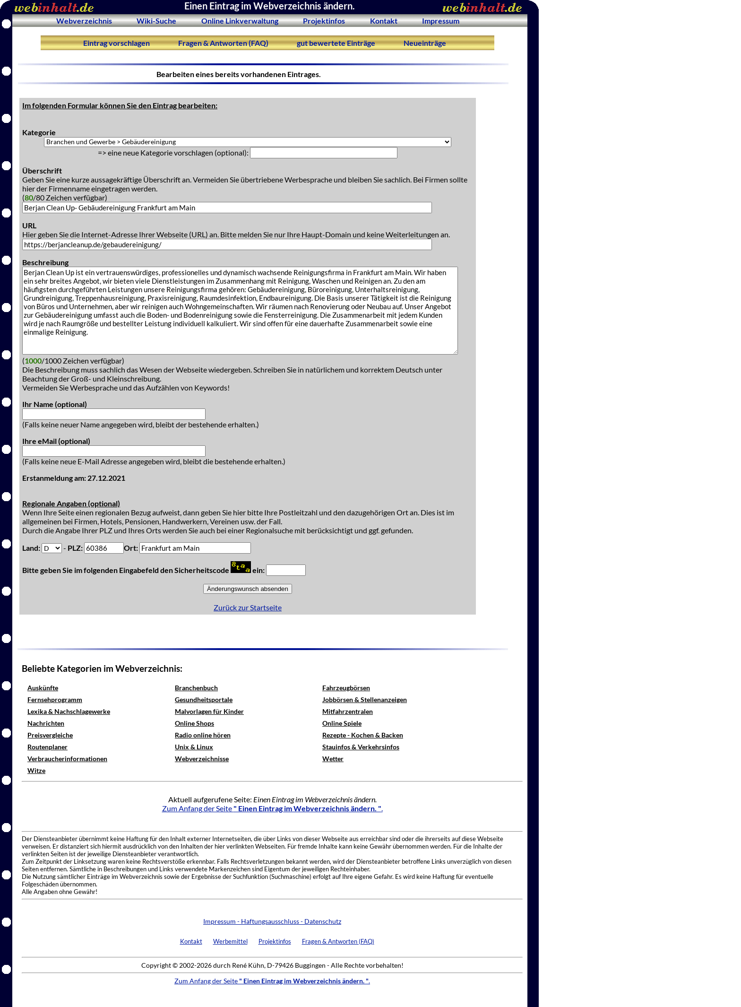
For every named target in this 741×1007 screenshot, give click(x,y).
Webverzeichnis (84, 20)
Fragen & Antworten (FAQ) (223, 42)
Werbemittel (230, 941)
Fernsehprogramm (54, 699)
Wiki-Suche (156, 20)
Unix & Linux (194, 747)
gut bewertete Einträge (336, 42)
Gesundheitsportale (204, 699)
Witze (36, 770)
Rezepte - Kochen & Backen (362, 735)
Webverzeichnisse (202, 759)
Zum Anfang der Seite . (272, 808)
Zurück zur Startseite (248, 607)
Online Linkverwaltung (239, 20)
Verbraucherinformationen (67, 759)
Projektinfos (324, 20)
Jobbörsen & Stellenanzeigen (364, 699)
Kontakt (383, 20)
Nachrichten (45, 723)
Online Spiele (342, 723)
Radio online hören (203, 735)
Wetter (333, 759)
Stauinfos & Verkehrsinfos (360, 747)
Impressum (440, 20)
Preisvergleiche (50, 735)
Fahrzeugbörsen (346, 688)
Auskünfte (42, 688)
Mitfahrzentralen (347, 711)
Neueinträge (425, 42)
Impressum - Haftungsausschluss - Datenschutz (272, 921)
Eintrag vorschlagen (116, 42)
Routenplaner (47, 747)
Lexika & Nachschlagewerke (68, 711)
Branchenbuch (196, 688)
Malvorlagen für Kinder (209, 711)
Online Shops (194, 723)
